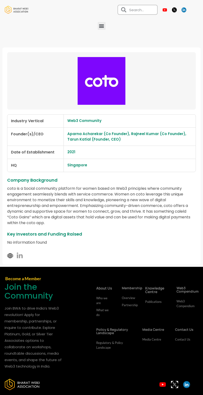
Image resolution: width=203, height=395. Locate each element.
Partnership (129, 305)
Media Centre (151, 340)
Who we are (101, 300)
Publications (153, 302)
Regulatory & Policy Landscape (109, 345)
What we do (102, 312)
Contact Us (182, 340)
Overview (128, 298)
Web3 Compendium (185, 304)
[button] (102, 26)
